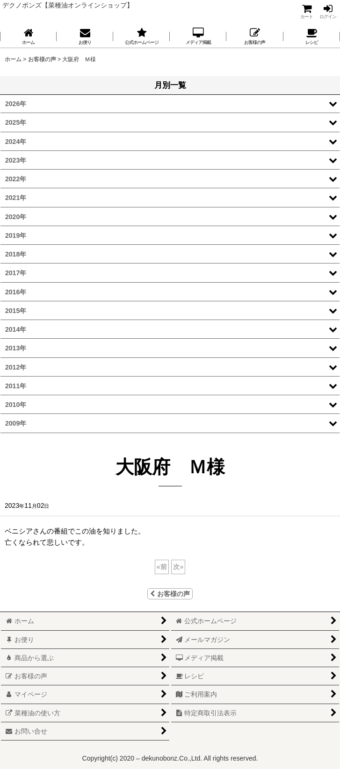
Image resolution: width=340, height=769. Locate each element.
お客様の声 (170, 594)
